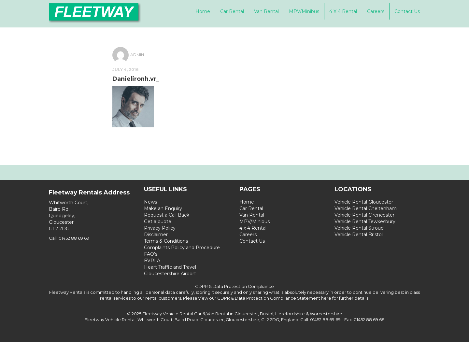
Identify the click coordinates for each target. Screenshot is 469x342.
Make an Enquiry (163, 208)
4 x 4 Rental (343, 11)
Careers (375, 11)
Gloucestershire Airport (170, 274)
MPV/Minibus (304, 11)
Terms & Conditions (166, 241)
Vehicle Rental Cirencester (364, 215)
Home (202, 11)
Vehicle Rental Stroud (359, 228)
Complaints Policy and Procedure (182, 247)
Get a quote (157, 221)
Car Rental (232, 11)
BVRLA (152, 261)
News (150, 202)
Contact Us (407, 11)
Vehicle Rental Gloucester (363, 202)
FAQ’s (150, 254)
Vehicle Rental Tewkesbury (364, 221)
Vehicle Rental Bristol (358, 234)
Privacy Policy (160, 228)
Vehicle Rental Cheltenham (365, 208)
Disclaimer (156, 234)
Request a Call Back (166, 215)
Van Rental (266, 11)
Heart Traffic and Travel (170, 267)
